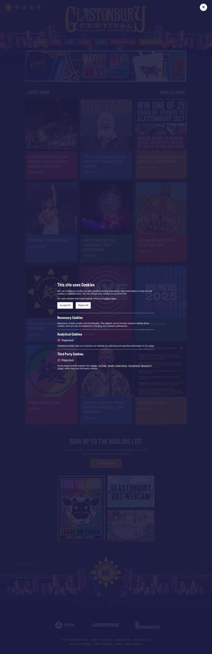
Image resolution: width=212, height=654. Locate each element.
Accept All (65, 305)
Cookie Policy (109, 298)
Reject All (83, 305)
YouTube (102, 366)
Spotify (111, 366)
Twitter (94, 366)
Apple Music (121, 366)
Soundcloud (134, 366)
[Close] (203, 7)
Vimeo (60, 368)
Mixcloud (145, 366)
